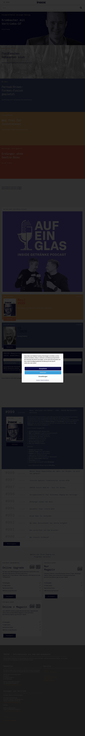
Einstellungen (43, 376)
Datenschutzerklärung (45, 380)
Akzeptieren (43, 368)
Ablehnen (43, 372)
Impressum (38, 380)
